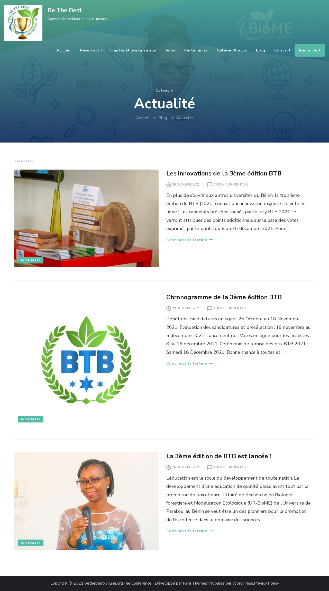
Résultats (89, 50)
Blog (260, 50)
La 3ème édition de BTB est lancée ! (218, 456)
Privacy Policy (266, 583)
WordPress (242, 583)
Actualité (31, 260)
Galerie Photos (232, 50)
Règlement (310, 50)
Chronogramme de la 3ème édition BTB (224, 297)
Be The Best (65, 10)
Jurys (170, 50)
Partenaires (196, 50)
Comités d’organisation (132, 50)
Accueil (64, 50)
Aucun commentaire (230, 185)
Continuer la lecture (189, 239)
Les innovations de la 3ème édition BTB (223, 173)
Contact (282, 50)
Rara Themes (195, 583)
